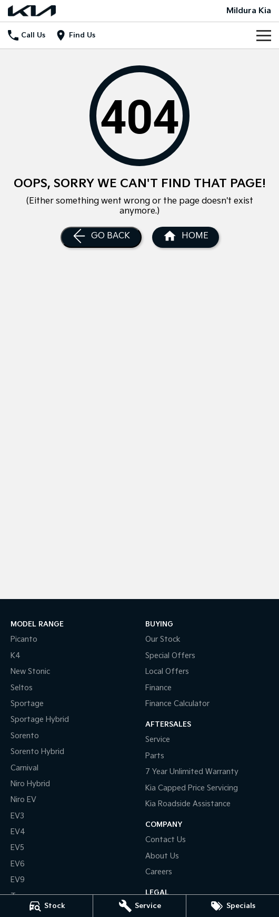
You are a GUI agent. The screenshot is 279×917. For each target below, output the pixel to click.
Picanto (24, 639)
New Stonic (30, 671)
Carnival (24, 768)
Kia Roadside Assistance (188, 803)
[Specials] (232, 906)
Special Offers (170, 655)
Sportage (27, 703)
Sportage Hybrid (40, 719)
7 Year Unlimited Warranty (191, 771)
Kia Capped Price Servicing (191, 788)
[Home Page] (32, 11)
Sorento (25, 735)
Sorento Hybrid (37, 751)
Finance (158, 687)
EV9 (18, 879)
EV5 (17, 847)
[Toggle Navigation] (263, 35)
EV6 (18, 864)
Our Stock (163, 639)
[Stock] (46, 906)
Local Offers (167, 671)
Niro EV (23, 799)
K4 (16, 655)
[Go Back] (101, 237)
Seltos (22, 687)
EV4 (18, 831)
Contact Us (165, 839)
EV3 (17, 816)
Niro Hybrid (30, 783)
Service (157, 739)
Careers (158, 871)
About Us (162, 856)
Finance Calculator (177, 703)
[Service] (139, 906)
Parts (154, 755)
